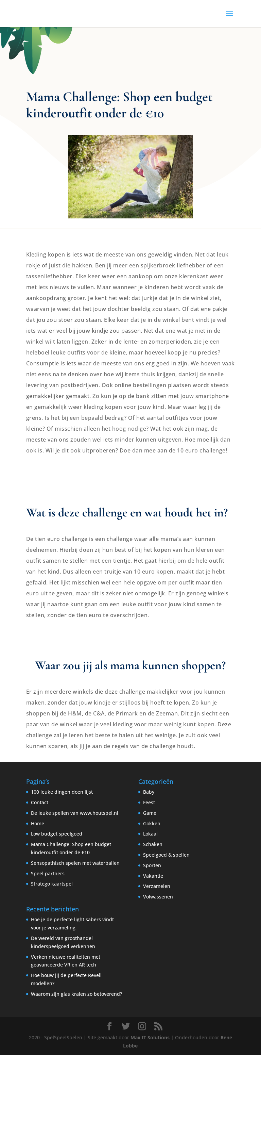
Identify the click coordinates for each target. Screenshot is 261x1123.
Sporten (152, 865)
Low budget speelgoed (56, 833)
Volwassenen (158, 896)
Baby (148, 792)
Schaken (152, 844)
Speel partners (48, 873)
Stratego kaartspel (52, 883)
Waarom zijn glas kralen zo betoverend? (76, 994)
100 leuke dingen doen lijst (62, 792)
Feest (149, 802)
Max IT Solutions (150, 1037)
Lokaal (150, 833)
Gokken (151, 823)
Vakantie (153, 876)
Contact (39, 802)
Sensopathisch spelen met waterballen (75, 863)
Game (149, 813)
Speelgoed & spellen (166, 855)
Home (37, 823)
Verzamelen (156, 886)
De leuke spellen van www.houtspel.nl (74, 813)
